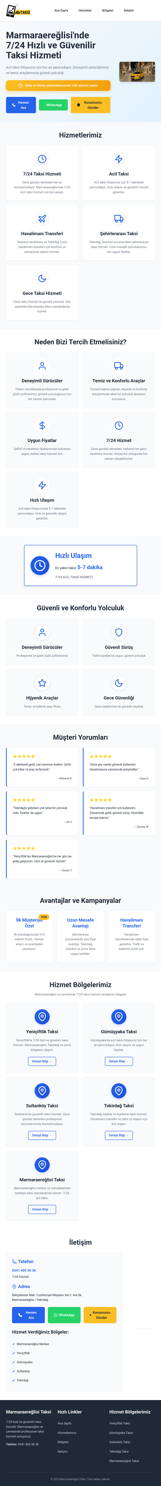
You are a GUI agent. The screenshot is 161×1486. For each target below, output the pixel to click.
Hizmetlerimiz (67, 1433)
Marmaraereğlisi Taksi (124, 1461)
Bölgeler (107, 10)
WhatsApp (54, 105)
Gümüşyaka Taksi (121, 1433)
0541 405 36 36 (24, 1270)
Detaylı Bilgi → (42, 1061)
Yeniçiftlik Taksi (119, 1423)
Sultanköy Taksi (119, 1442)
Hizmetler (85, 10)
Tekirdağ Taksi (119, 1451)
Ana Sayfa (61, 10)
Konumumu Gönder (89, 105)
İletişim (129, 10)
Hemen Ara (20, 105)
